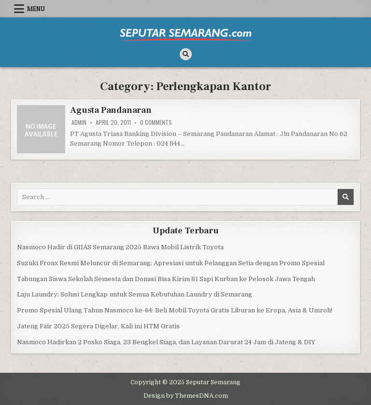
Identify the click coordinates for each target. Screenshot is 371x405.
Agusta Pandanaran (111, 110)
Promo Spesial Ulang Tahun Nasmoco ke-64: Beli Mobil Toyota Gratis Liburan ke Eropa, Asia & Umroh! (174, 310)
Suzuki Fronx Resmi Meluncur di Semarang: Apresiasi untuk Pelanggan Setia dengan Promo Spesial (171, 263)
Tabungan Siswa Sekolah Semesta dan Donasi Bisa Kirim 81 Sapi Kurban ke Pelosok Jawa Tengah (166, 279)
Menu (36, 9)
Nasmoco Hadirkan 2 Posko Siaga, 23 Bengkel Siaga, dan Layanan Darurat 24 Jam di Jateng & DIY (166, 342)
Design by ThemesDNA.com (185, 395)
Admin (78, 122)
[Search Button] (186, 54)
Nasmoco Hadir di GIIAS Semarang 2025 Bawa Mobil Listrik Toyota (120, 247)
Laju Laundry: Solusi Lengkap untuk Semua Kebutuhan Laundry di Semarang (134, 294)
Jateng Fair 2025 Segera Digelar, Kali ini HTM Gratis (98, 326)
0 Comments (156, 122)
